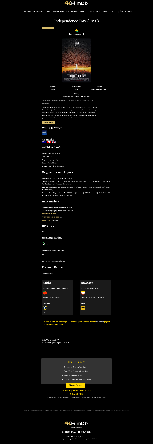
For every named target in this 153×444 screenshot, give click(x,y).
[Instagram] (69, 432)
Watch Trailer (48, 122)
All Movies (100, 322)
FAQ (111, 11)
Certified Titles (58, 11)
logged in (53, 343)
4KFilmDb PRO (76, 394)
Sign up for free (75, 385)
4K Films (27, 11)
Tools (82, 11)
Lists (48, 11)
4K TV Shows (38, 11)
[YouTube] (84, 432)
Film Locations (72, 11)
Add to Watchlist (47, 28)
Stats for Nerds (94, 11)
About (105, 11)
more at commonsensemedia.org (53, 261)
